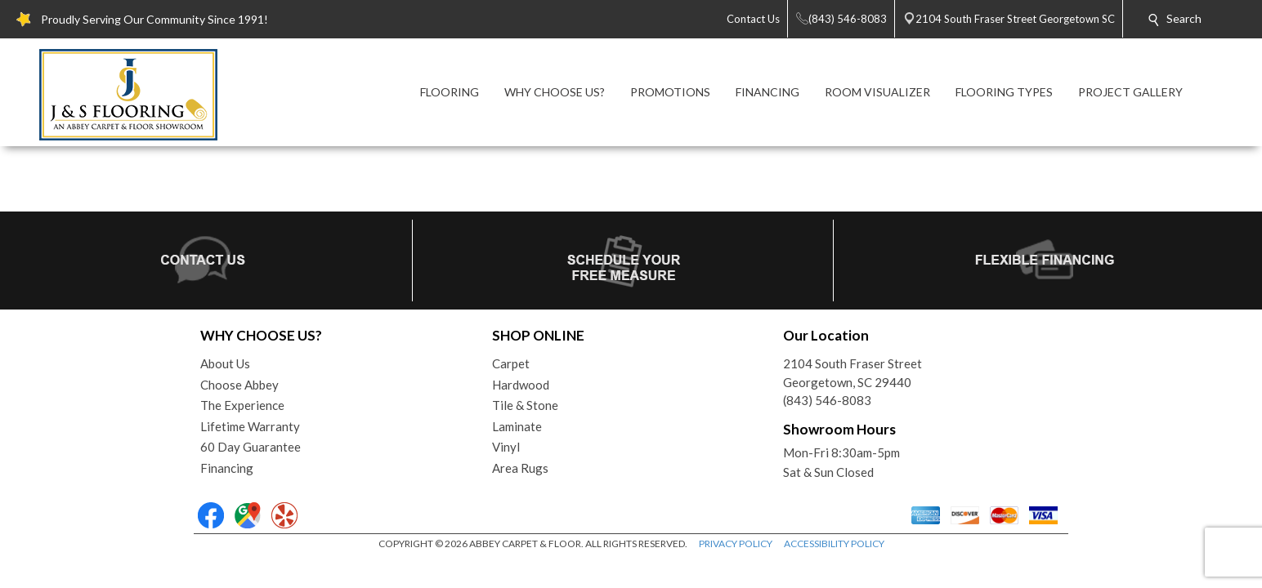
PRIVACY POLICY (735, 543)
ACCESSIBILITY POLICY (834, 543)
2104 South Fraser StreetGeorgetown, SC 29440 (852, 373)
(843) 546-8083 (827, 400)
